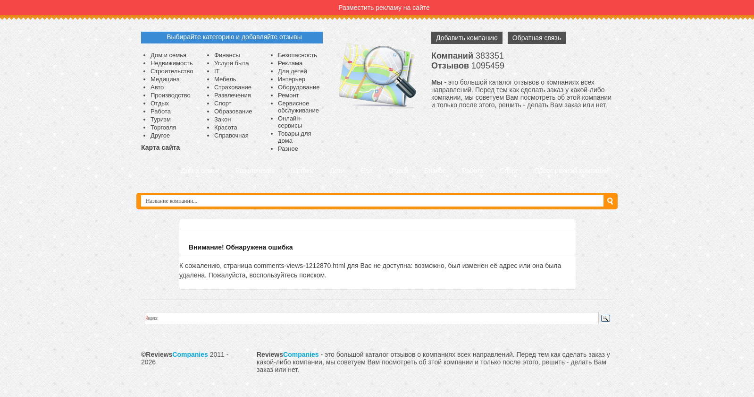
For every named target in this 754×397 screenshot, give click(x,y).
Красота (225, 127)
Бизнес (435, 170)
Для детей (292, 71)
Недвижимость (172, 63)
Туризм (161, 119)
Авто (157, 87)
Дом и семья (168, 55)
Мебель (225, 79)
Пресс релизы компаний (572, 170)
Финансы (227, 55)
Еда (366, 170)
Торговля (163, 127)
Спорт (223, 103)
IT (217, 71)
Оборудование (298, 87)
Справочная (231, 135)
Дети (337, 170)
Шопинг (302, 170)
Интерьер (291, 79)
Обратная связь (536, 38)
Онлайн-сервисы (290, 122)
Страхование (232, 87)
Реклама (290, 63)
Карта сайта (160, 147)
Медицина (165, 79)
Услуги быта (231, 63)
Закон (222, 119)
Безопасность (297, 55)
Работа (161, 111)
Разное (288, 148)
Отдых (160, 103)
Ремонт (288, 95)
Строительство (172, 71)
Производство (171, 95)
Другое (160, 135)
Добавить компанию (467, 38)
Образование (233, 111)
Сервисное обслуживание (298, 107)
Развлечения (232, 95)
